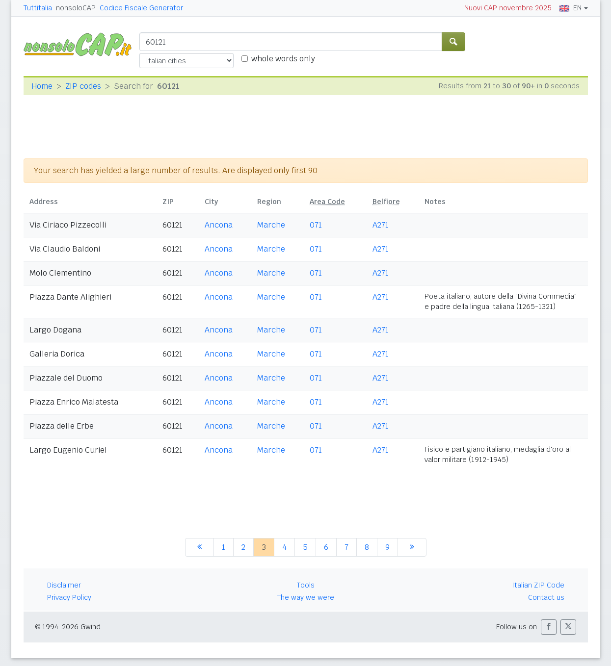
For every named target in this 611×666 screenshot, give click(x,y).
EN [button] (570, 7)
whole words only (283, 58)
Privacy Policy (69, 597)
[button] (549, 627)
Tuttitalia (38, 7)
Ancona (219, 225)
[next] (412, 547)
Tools (306, 585)
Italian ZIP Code (538, 585)
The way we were (305, 597)
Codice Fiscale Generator (141, 7)
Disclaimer (64, 585)
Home (42, 86)
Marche (271, 225)
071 (316, 225)
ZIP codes (83, 86)
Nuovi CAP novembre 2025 (508, 7)
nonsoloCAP (76, 7)
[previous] (199, 547)
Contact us (546, 597)
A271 (380, 225)
